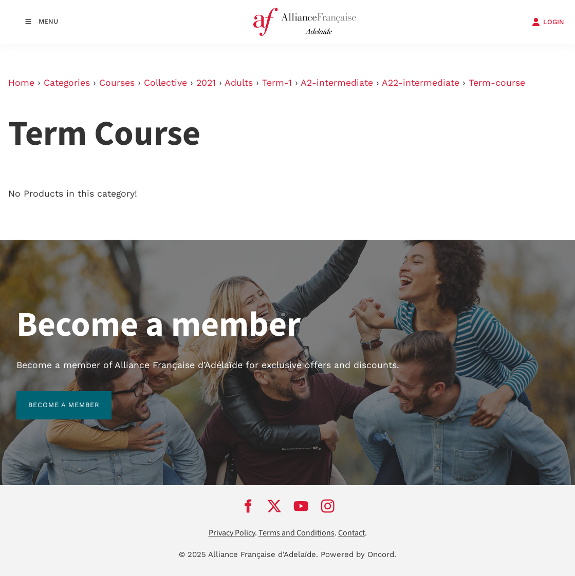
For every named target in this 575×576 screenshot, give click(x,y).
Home (21, 83)
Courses (117, 83)
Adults (239, 83)
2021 (206, 83)
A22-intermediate (420, 83)
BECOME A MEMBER (52, 397)
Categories (67, 83)
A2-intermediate (337, 83)
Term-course (497, 83)
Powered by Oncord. (358, 554)
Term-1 (277, 83)
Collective (165, 83)
